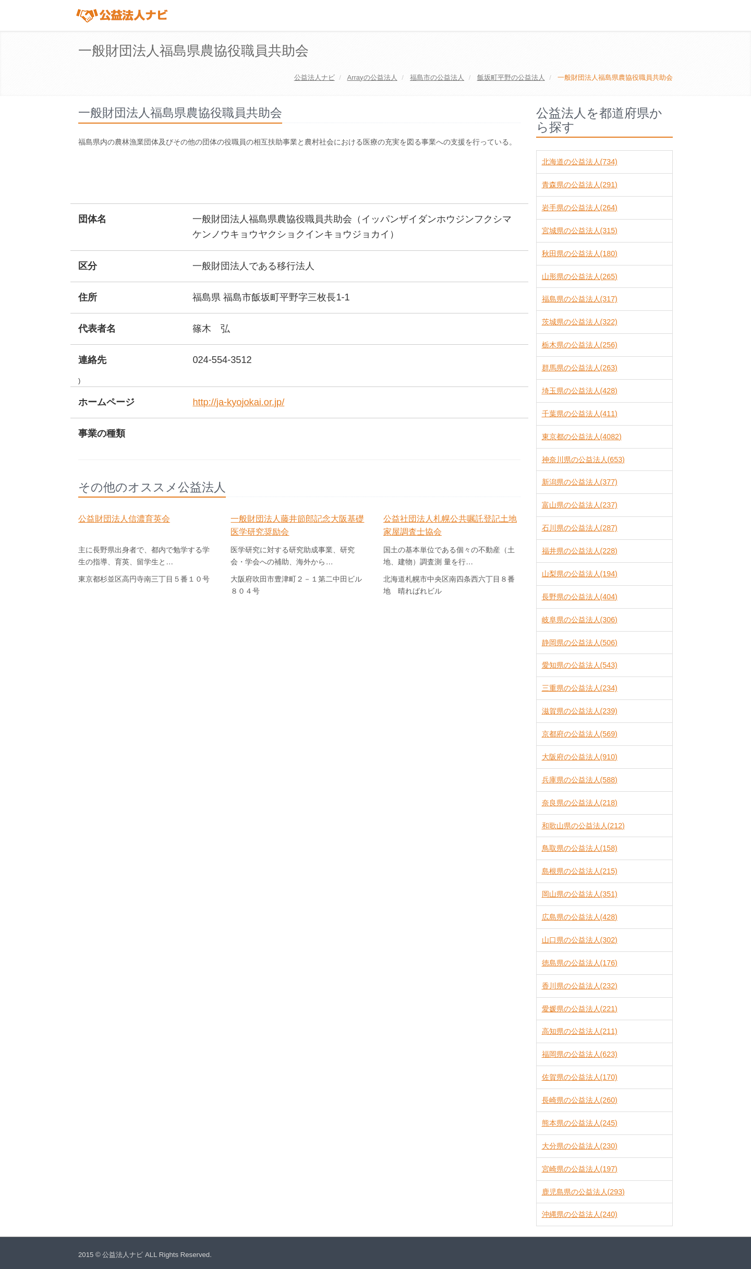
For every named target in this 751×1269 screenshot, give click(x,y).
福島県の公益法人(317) (579, 299)
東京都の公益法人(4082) (582, 436)
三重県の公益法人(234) (579, 688)
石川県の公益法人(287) (579, 528)
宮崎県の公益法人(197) (579, 1169)
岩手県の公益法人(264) (579, 207)
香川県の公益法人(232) (579, 986)
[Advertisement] (268, 176)
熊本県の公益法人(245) (579, 1123)
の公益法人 (372, 77)
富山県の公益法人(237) (579, 505)
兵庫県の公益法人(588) (579, 780)
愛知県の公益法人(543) (579, 665)
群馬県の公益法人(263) (579, 368)
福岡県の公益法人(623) (579, 1054)
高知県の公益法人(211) (579, 1031)
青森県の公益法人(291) (579, 184)
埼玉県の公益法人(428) (579, 390)
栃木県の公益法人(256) (579, 345)
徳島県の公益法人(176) (579, 963)
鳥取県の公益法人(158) (579, 848)
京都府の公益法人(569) (579, 734)
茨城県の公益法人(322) (579, 322)
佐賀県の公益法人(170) (579, 1077)
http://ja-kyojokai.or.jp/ (238, 402)
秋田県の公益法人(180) (579, 253)
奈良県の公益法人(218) (579, 803)
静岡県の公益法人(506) (579, 642)
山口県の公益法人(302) (579, 940)
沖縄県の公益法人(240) (579, 1214)
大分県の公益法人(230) (579, 1146)
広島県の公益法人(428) (579, 917)
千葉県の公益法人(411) (579, 413)
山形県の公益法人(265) (579, 276)
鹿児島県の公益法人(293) (583, 1192)
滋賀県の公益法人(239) (579, 711)
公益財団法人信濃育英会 (124, 518)
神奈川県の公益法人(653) (583, 459)
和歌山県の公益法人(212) (583, 825)
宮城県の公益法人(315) (579, 230)
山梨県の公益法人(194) (579, 574)
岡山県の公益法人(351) (579, 894)
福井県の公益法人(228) (579, 551)
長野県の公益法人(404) (579, 597)
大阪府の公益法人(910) (579, 757)
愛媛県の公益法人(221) (579, 1009)
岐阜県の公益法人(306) (579, 619)
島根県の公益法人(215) (579, 871)
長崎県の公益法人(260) (579, 1100)
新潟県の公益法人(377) (579, 482)
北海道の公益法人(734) (579, 162)
